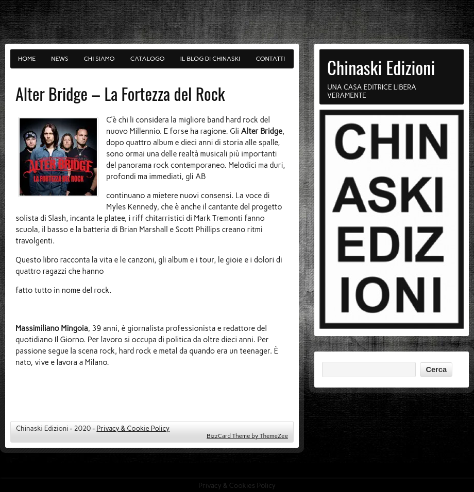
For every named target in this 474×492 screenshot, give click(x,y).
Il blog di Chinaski (210, 58)
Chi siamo (99, 58)
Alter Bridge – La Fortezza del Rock (120, 93)
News (59, 58)
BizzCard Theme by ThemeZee (247, 436)
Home (27, 58)
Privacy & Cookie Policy (133, 428)
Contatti (270, 58)
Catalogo (147, 58)
